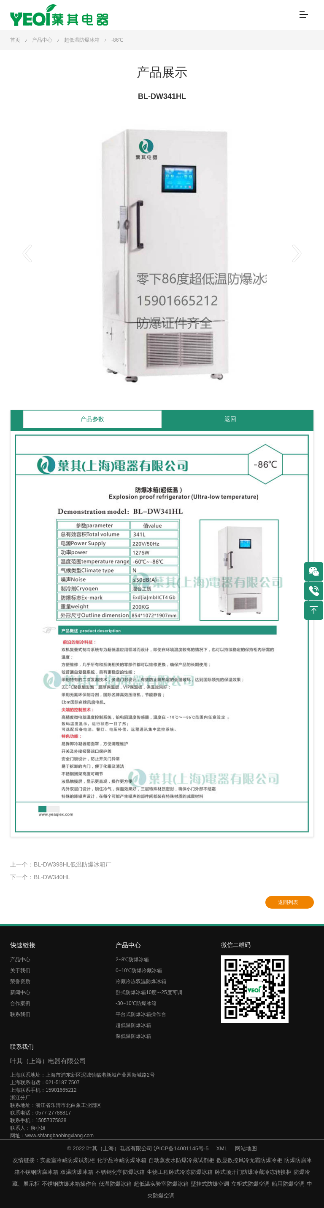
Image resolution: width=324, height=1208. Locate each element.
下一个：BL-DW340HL (40, 877)
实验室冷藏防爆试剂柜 (67, 1160)
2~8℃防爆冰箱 (132, 960)
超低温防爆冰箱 (82, 40)
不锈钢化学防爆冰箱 (120, 1172)
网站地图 (246, 1148)
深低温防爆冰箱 (133, 1036)
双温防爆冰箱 (76, 1172)
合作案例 (20, 1003)
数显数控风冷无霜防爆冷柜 (249, 1160)
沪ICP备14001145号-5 (181, 1148)
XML (221, 1148)
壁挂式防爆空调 (210, 1184)
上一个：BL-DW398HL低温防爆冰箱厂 (60, 864)
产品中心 (42, 40)
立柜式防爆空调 (250, 1184)
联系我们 (20, 1014)
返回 (230, 419)
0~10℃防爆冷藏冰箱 (139, 970)
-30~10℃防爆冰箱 (136, 1003)
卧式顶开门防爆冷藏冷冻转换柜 (253, 1172)
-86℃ (117, 40)
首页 (15, 40)
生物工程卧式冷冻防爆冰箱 (180, 1172)
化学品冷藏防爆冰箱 (121, 1160)
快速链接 (22, 945)
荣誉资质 (20, 981)
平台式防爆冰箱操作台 (141, 1014)
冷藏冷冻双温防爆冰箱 (141, 981)
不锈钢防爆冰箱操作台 (69, 1184)
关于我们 (20, 970)
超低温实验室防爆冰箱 (161, 1184)
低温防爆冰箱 (115, 1184)
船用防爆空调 (288, 1184)
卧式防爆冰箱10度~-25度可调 (149, 992)
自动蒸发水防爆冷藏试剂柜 (181, 1160)
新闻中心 (20, 992)
